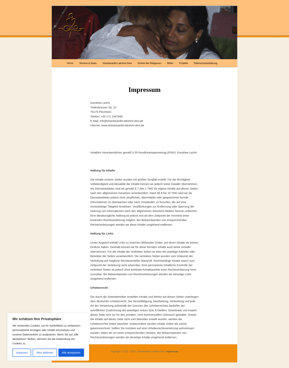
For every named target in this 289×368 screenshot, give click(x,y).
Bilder (170, 63)
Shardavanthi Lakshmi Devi (117, 63)
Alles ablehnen (44, 352)
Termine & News (88, 63)
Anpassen (21, 352)
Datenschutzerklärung (205, 63)
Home (70, 63)
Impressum (172, 351)
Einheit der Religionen (149, 63)
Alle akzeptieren (71, 352)
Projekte (183, 63)
